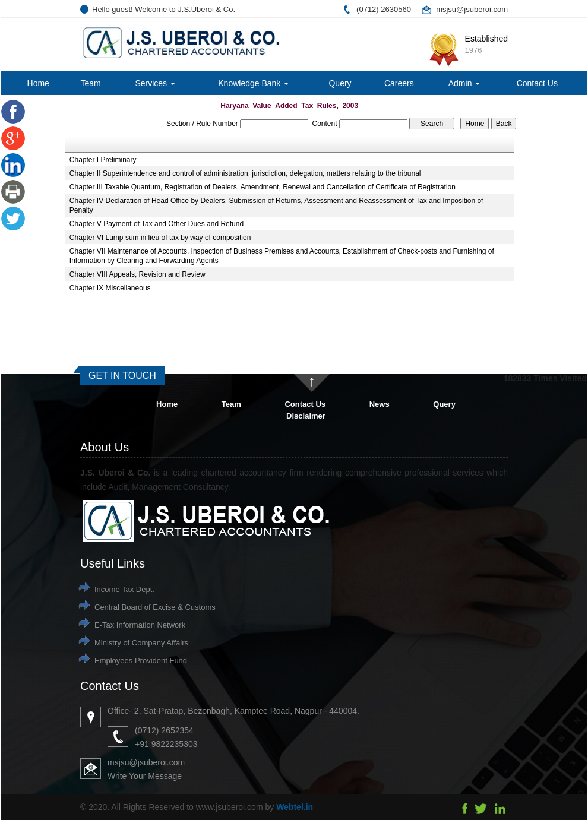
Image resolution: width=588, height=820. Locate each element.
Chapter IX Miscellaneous (110, 288)
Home (38, 83)
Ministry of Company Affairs (141, 642)
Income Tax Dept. (124, 589)
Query (339, 83)
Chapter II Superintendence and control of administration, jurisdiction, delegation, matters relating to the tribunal (245, 173)
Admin (464, 83)
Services (155, 83)
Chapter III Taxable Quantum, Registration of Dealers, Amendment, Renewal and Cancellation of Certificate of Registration (262, 187)
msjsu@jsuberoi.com (472, 9)
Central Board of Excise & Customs (155, 607)
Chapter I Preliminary (103, 160)
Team (90, 83)
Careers (399, 83)
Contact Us (537, 83)
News (379, 404)
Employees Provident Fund (140, 660)
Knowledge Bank (253, 83)
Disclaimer (305, 415)
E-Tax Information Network (139, 624)
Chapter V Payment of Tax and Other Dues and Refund (156, 224)
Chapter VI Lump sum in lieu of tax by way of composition (160, 237)
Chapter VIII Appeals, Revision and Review (137, 274)
